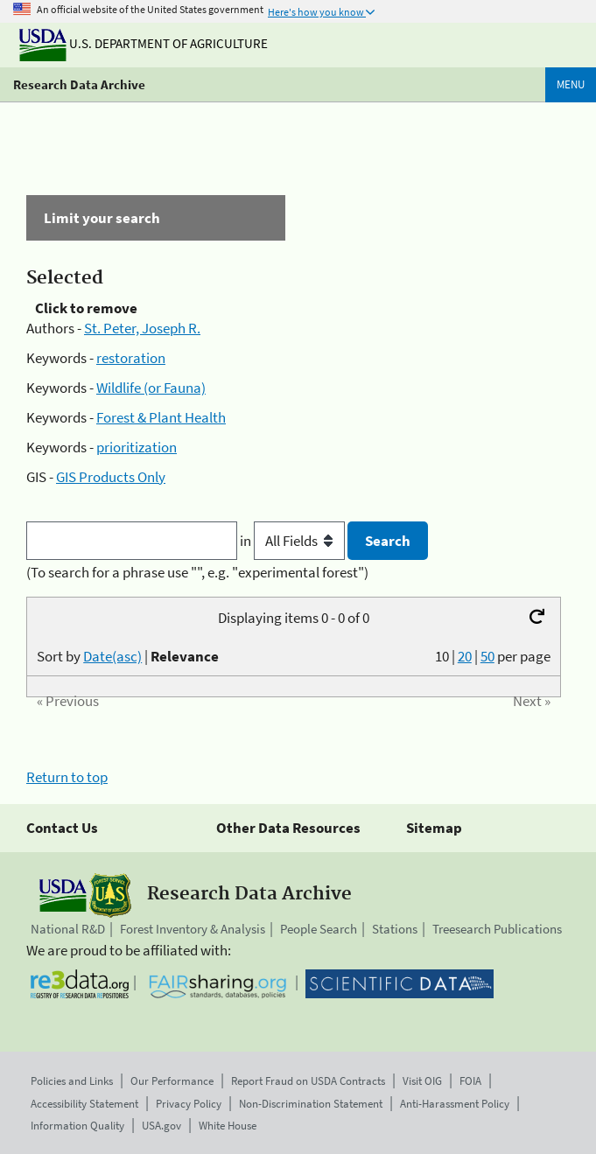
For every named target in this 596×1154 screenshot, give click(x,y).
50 (487, 656)
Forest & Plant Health (161, 417)
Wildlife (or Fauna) (151, 387)
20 (465, 656)
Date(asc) (112, 656)
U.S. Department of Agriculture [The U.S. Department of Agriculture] (143, 43)
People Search (318, 928)
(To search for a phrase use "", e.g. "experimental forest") (197, 572)
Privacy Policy (188, 1103)
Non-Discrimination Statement (310, 1103)
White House (227, 1125)
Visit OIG (422, 1081)
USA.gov (161, 1125)
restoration (130, 357)
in (293, 540)
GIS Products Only (110, 476)
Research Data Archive (79, 84)
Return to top (67, 777)
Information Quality (77, 1125)
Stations (394, 928)
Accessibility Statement (84, 1103)
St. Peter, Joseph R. (142, 328)
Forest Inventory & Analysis (192, 928)
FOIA (470, 1081)
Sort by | (128, 656)
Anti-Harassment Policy (454, 1103)
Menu (571, 84)
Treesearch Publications (497, 928)
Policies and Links (72, 1081)
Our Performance (172, 1081)
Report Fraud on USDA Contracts (308, 1081)
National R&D (68, 928)
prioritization (136, 447)
